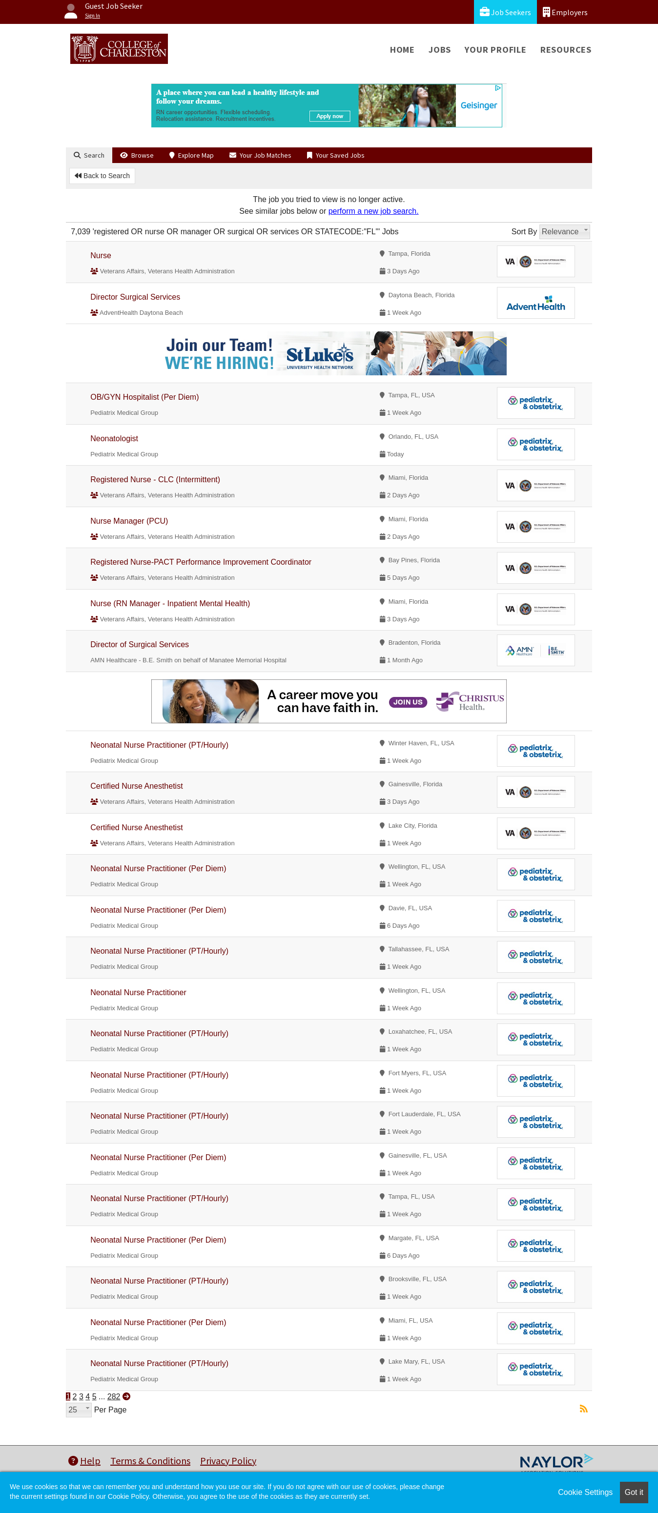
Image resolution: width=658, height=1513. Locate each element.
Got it (634, 1492)
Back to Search (102, 176)
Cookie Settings (585, 1492)
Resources (566, 49)
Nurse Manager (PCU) (129, 521)
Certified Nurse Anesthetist (136, 786)
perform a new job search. (374, 211)
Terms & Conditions (150, 1460)
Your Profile (496, 49)
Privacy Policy (228, 1460)
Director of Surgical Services (139, 644)
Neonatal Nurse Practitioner (138, 992)
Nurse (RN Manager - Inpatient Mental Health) (170, 603)
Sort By (524, 231)
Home (402, 49)
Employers (565, 12)
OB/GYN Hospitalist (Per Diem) (144, 397)
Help (84, 1460)
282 (114, 1396)
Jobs (440, 49)
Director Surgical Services (135, 297)
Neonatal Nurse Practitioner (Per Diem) (158, 868)
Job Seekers (505, 12)
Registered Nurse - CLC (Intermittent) (155, 479)
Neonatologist (114, 438)
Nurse (100, 255)
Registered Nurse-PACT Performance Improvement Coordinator (200, 562)
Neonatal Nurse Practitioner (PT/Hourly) (159, 745)
